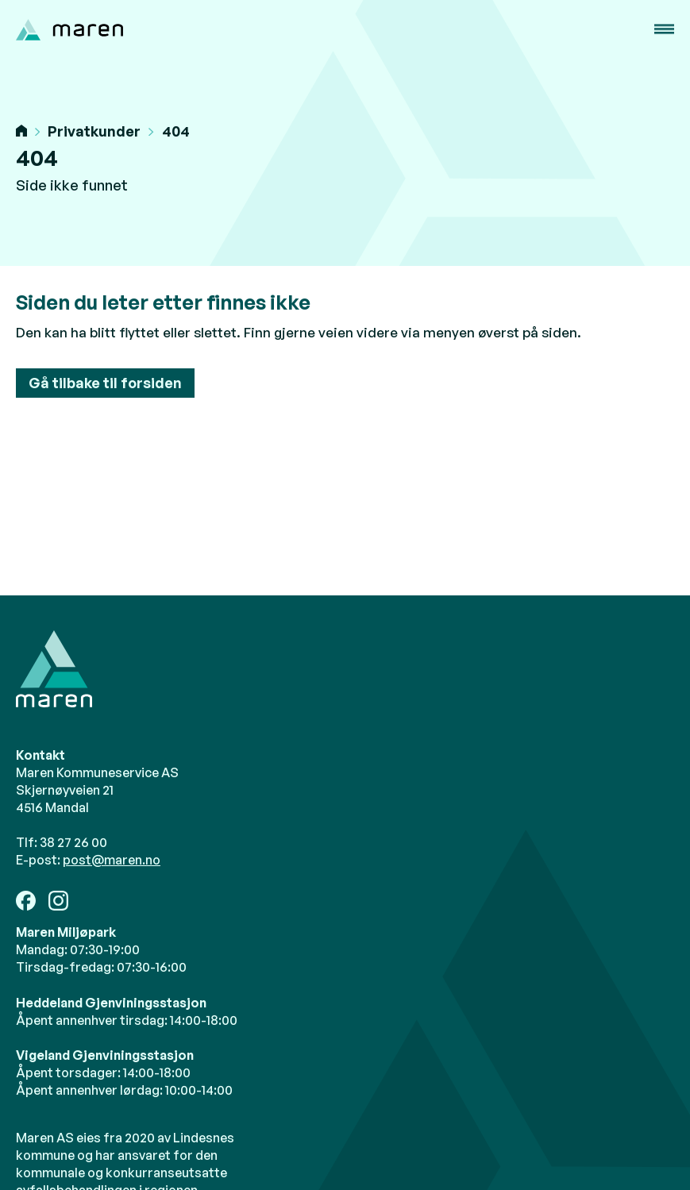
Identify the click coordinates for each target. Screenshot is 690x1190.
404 (176, 131)
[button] (664, 29)
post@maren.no (111, 860)
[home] (69, 29)
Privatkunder (94, 131)
